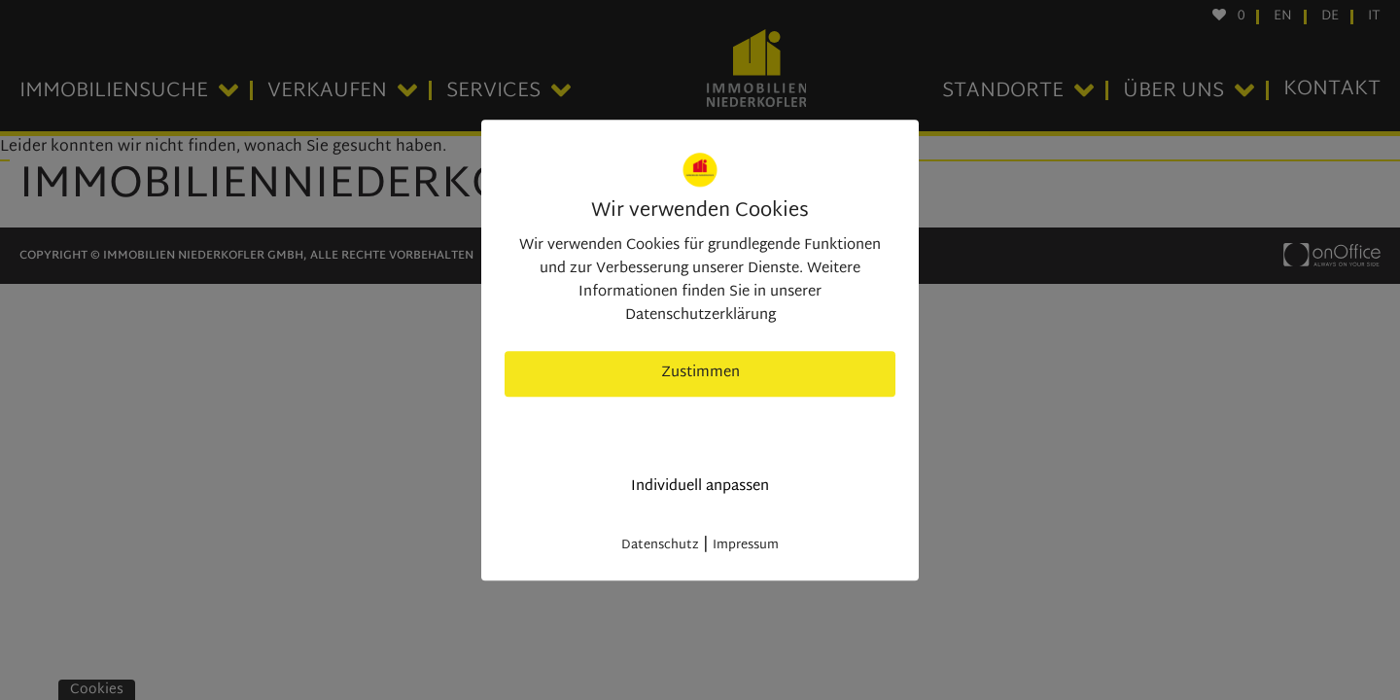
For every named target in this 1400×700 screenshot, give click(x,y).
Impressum (746, 545)
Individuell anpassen (700, 486)
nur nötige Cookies (700, 430)
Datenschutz (660, 545)
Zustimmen (700, 373)
